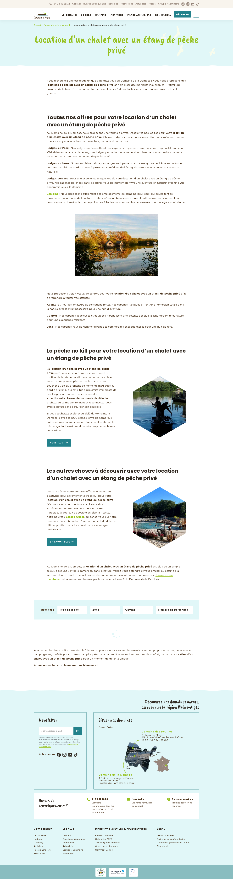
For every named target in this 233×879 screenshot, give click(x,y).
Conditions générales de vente (173, 843)
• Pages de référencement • (57, 25)
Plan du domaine (104, 835)
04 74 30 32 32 (60, 4)
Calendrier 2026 (103, 839)
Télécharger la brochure (107, 843)
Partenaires (68, 854)
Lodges (86, 15)
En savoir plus (60, 542)
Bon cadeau (163, 15)
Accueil (38, 25)
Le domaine (40, 835)
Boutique (113, 4)
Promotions (127, 4)
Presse (152, 4)
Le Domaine (69, 15)
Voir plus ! (57, 443)
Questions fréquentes (94, 4)
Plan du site (163, 846)
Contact (76, 4)
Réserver (182, 15)
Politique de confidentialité (171, 839)
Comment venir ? (104, 850)
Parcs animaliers (139, 15)
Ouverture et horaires (106, 846)
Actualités (140, 4)
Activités (117, 15)
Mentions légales (165, 835)
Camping (100, 15)
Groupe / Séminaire (168, 4)
